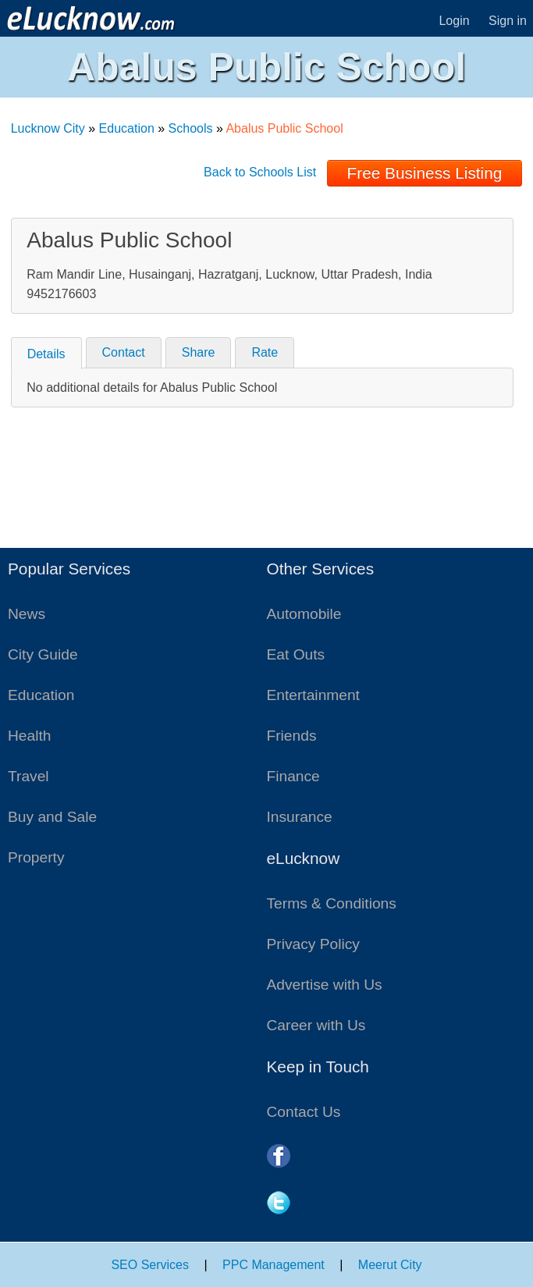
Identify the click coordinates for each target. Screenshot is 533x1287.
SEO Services (150, 1264)
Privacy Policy (313, 944)
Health (29, 735)
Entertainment (313, 695)
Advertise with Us (324, 984)
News (26, 614)
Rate (264, 352)
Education (127, 128)
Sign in (508, 20)
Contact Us (304, 1112)
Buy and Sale (52, 817)
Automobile (304, 614)
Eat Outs (296, 654)
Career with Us (316, 1025)
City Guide (43, 654)
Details (46, 354)
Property (36, 857)
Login (454, 20)
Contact (123, 352)
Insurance (299, 817)
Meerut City (390, 1264)
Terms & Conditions (331, 903)
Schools (191, 128)
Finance (293, 776)
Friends (292, 735)
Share (198, 352)
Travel (28, 776)
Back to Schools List (260, 172)
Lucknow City (48, 128)
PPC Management (273, 1264)
